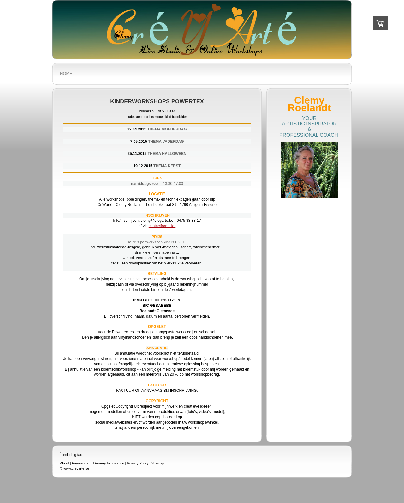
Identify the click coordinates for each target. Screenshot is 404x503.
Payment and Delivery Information (98, 463)
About (64, 463)
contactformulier (162, 226)
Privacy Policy (137, 463)
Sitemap (158, 463)
